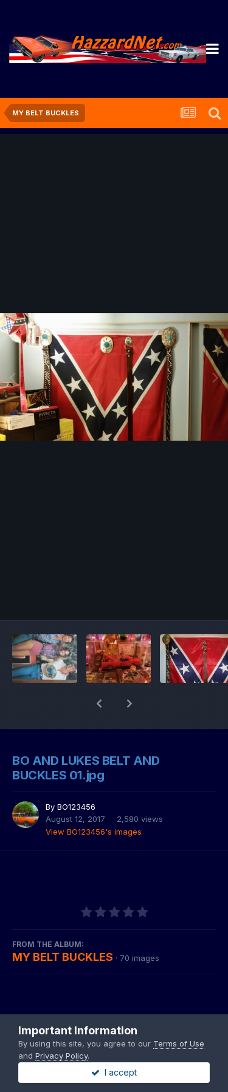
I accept (114, 1072)
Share (54, 998)
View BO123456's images (94, 800)
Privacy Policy (61, 1055)
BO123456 (76, 775)
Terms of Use (178, 1043)
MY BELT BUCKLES (62, 925)
